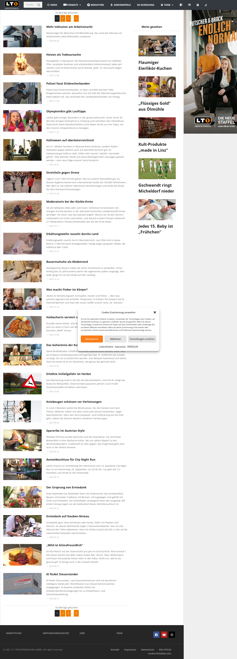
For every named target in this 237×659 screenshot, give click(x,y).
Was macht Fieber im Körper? (67, 289)
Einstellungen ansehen (142, 338)
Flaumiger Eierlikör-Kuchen (155, 65)
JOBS (82, 633)
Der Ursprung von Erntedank (66, 487)
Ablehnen (115, 338)
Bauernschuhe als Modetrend (67, 262)
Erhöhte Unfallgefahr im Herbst (68, 374)
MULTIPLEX (165, 649)
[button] (154, 312)
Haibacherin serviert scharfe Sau (69, 317)
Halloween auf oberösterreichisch (70, 140)
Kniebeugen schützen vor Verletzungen (74, 402)
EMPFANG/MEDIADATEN (56, 633)
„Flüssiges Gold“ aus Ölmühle (154, 106)
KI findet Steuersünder (62, 574)
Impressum (130, 649)
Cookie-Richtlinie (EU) (159, 653)
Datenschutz (120, 346)
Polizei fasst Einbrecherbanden (68, 83)
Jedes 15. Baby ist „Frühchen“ (155, 229)
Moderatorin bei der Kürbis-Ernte (69, 201)
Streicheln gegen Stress (62, 172)
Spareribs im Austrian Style (65, 430)
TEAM (119, 633)
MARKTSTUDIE (14, 633)
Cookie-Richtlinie (106, 346)
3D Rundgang (145, 4)
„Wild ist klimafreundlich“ (64, 545)
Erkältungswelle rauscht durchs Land (72, 234)
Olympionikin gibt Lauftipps (66, 111)
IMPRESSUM (132, 346)
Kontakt (115, 649)
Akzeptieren (92, 338)
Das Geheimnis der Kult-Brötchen (69, 345)
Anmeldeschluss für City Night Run (70, 459)
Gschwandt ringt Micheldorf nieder (156, 188)
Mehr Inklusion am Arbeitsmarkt (69, 27)
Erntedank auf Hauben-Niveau (67, 516)
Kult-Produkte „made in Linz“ (153, 147)
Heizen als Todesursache (63, 54)
